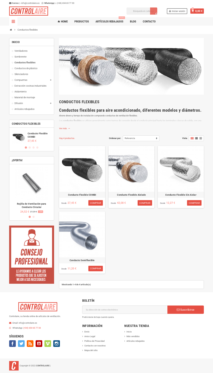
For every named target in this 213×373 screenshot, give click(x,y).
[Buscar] (142, 11)
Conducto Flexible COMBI (82, 194)
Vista (184, 138)
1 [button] (26, 147)
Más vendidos (133, 336)
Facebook (12, 343)
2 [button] (30, 147)
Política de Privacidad (94, 341)
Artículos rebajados (110, 20)
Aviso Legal (89, 336)
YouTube (39, 343)
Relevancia (130, 138)
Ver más (64, 128)
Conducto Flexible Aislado (131, 194)
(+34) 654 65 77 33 (65, 3)
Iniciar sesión (177, 11)
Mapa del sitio (91, 350)
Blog (133, 21)
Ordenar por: (115, 138)
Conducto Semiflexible (82, 260)
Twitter (21, 343)
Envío (86, 331)
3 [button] (33, 147)
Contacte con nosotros (95, 345)
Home (62, 21)
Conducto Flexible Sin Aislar (180, 194)
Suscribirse (185, 309)
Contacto (149, 21)
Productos (81, 21)
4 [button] (37, 147)
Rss (30, 343)
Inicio (129, 331)
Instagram (56, 343)
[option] (31, 137)
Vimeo (47, 343)
